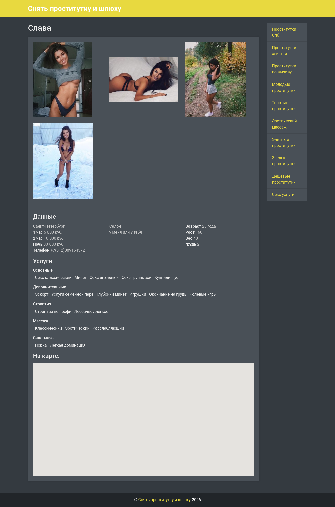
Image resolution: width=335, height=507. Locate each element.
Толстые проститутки (284, 105)
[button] (143, 414)
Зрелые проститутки (284, 160)
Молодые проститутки (284, 87)
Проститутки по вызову (284, 69)
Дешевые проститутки (284, 179)
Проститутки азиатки (284, 50)
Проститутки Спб (284, 32)
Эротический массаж (284, 124)
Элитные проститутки (284, 142)
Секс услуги (283, 194)
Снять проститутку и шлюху (74, 8)
